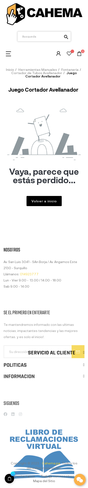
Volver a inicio (44, 201)
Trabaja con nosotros (57, 476)
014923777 (29, 299)
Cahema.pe (51, 463)
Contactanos (24, 476)
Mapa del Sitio (44, 481)
